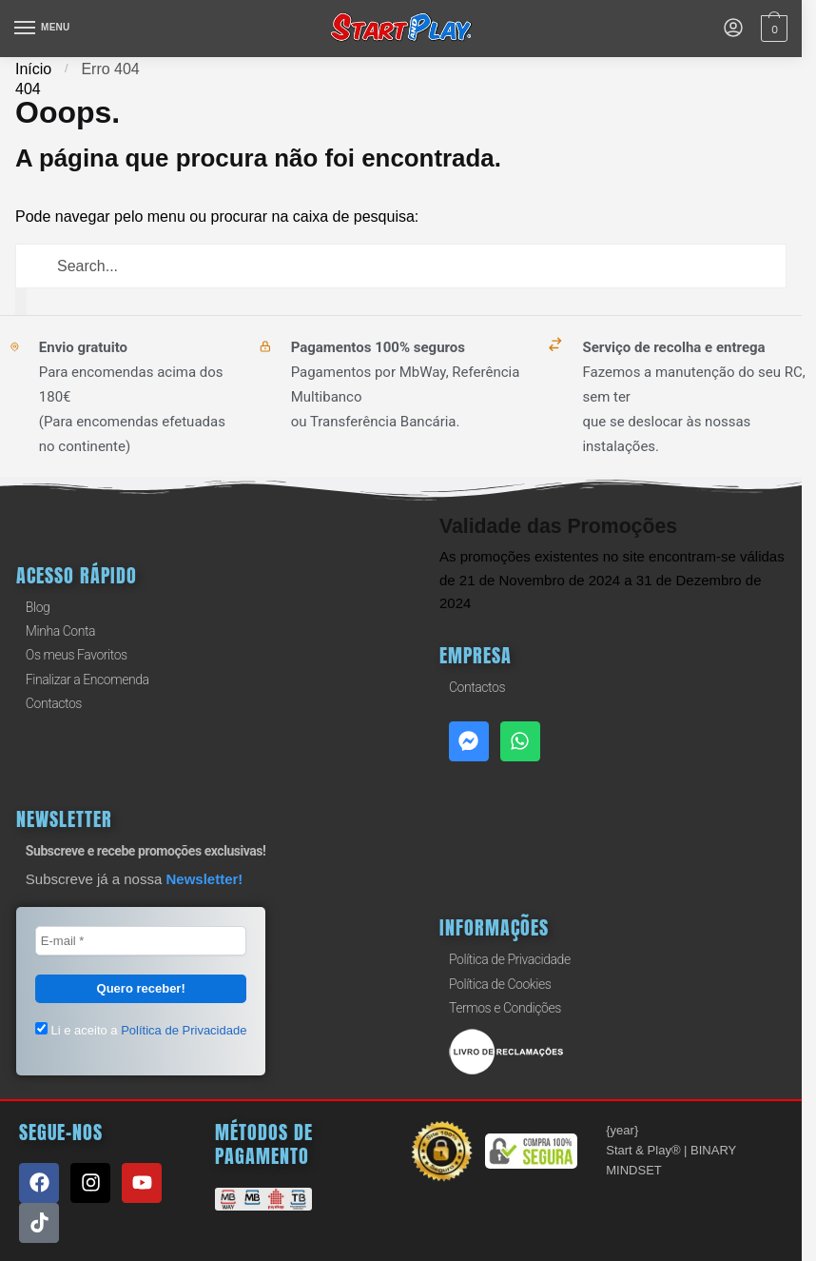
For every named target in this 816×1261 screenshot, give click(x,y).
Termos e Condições (505, 1007)
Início (33, 69)
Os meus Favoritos (76, 654)
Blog (38, 607)
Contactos (54, 703)
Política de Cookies (500, 984)
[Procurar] (21, 301)
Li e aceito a (141, 1029)
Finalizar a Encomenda (87, 679)
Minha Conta (60, 631)
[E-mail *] (141, 941)
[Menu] (42, 28)
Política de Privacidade (510, 959)
